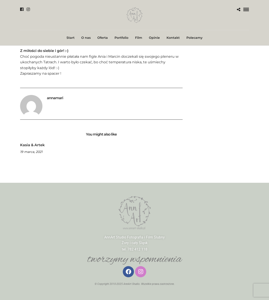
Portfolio (121, 38)
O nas (86, 38)
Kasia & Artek (32, 145)
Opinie (154, 38)
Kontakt (173, 38)
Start (71, 38)
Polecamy (194, 38)
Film (138, 38)
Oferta (102, 38)
